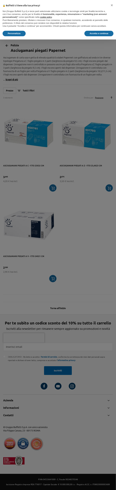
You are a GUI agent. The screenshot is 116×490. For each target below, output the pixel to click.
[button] (111, 5)
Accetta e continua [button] (99, 33)
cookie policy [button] (46, 17)
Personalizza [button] (14, 33)
